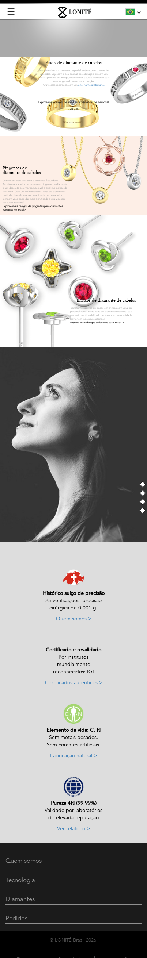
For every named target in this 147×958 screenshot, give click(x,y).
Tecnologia (20, 880)
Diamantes (20, 899)
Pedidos (16, 918)
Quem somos (23, 861)
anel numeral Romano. (91, 85)
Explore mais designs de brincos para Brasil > (97, 322)
